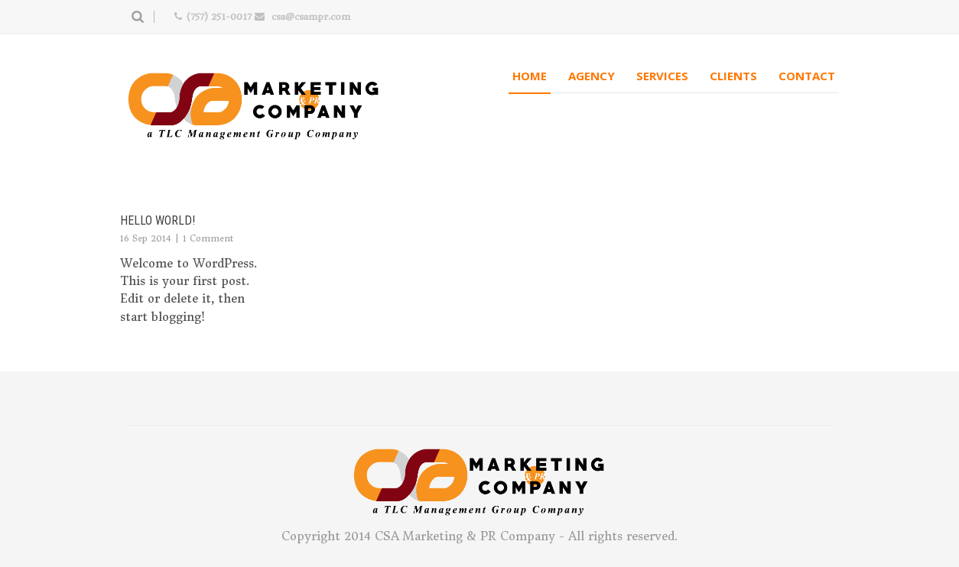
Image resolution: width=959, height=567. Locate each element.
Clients (733, 75)
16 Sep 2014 (145, 238)
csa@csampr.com (310, 16)
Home (529, 75)
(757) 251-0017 (219, 16)
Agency (591, 75)
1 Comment (208, 238)
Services (662, 75)
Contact (807, 75)
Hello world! (157, 220)
